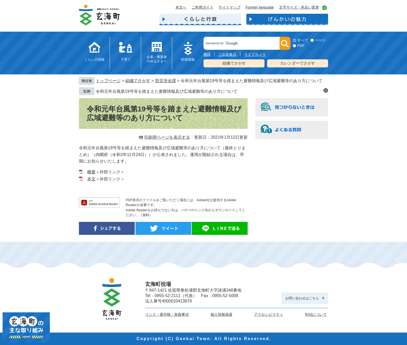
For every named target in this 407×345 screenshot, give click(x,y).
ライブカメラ (255, 54)
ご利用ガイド (202, 7)
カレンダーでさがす (297, 63)
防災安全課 (165, 81)
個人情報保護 (221, 314)
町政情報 (188, 59)
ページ (320, 40)
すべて (302, 40)
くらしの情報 (94, 59)
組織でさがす (234, 63)
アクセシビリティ (268, 314)
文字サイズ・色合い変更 (299, 7)
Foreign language (260, 7)
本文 (91, 179)
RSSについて (316, 314)
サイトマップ (229, 7)
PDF (300, 46)
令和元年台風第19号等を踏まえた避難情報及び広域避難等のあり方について (167, 91)
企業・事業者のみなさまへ (157, 59)
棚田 (207, 54)
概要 (91, 172)
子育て (126, 59)
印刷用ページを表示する (167, 137)
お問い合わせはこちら (302, 298)
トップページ (108, 81)
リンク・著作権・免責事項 (167, 314)
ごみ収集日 (227, 54)
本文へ (180, 7)
